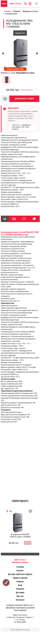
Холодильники (11, 13)
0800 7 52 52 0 (15, 3)
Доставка (20, 592)
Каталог (20, 570)
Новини (20, 581)
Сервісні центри (20, 578)
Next (37, 53)
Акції (20, 585)
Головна (7, 11)
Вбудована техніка (30, 11)
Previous (3, 53)
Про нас (20, 596)
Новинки (20, 589)
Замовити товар (24, 98)
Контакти (20, 600)
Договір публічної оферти (20, 574)
